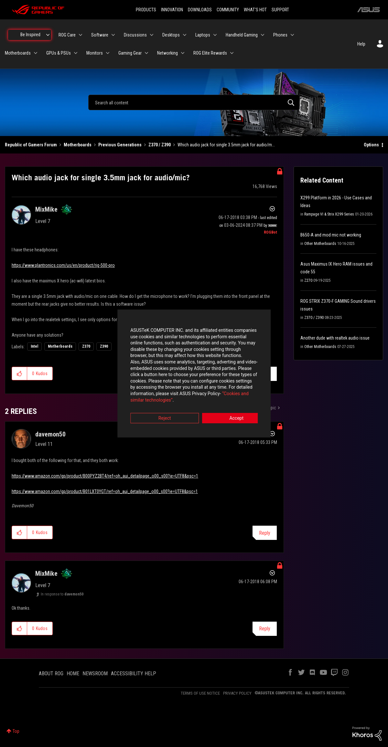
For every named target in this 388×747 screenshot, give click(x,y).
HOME (73, 673)
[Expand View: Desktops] (184, 34)
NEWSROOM (95, 673)
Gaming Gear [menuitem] (130, 53)
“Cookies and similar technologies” (152, 391)
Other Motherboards (320, 243)
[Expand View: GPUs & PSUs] (75, 53)
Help (361, 44)
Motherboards (78, 144)
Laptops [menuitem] (202, 34)
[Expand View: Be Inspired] (48, 34)
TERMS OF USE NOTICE (200, 693)
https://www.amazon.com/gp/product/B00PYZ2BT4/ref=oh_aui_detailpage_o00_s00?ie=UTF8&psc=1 (105, 476)
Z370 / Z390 (159, 144)
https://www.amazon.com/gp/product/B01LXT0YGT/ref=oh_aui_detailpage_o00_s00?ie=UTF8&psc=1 (105, 491)
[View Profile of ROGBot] (270, 232)
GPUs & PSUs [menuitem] (58, 53)
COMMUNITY (228, 9)
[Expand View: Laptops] (215, 34)
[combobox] (194, 102)
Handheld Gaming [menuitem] (242, 34)
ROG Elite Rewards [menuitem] (210, 53)
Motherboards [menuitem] (18, 53)
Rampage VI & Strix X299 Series (329, 214)
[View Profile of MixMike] (46, 209)
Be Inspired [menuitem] (30, 34)
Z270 (308, 280)
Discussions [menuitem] (135, 34)
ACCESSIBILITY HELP (133, 673)
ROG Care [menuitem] (67, 34)
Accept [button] (230, 409)
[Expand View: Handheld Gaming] (262, 34)
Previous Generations (120, 144)
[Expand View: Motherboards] (35, 53)
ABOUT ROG (51, 673)
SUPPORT (280, 9)
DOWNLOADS (200, 9)
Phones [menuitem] (280, 34)
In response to (62, 594)
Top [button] (16, 731)
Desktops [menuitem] (171, 34)
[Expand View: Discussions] (151, 34)
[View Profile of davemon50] (50, 434)
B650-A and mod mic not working (330, 234)
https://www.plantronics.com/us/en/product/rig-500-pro (63, 265)
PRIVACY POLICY (237, 693)
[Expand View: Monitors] (107, 53)
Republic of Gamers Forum (31, 144)
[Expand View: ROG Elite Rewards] (232, 53)
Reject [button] (158, 409)
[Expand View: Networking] (182, 53)
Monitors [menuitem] (94, 53)
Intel (34, 346)
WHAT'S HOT (255, 9)
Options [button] (371, 144)
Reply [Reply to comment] (264, 533)
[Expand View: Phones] (292, 34)
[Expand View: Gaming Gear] (146, 53)
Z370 (86, 346)
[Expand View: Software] (113, 34)
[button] (19, 373)
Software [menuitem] (99, 34)
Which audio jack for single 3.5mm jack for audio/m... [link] (226, 144)
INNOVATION (172, 9)
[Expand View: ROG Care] (80, 34)
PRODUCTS (146, 9)
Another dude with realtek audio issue (335, 338)
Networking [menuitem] (167, 53)
